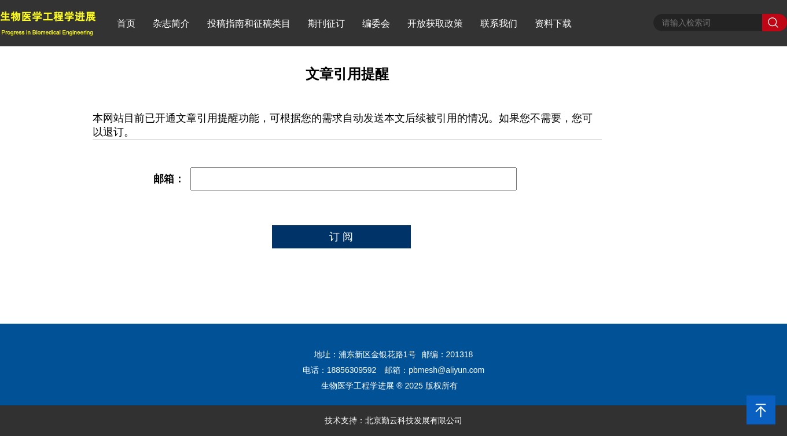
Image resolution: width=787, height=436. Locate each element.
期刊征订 (326, 23)
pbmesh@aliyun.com (446, 370)
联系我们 (498, 23)
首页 (126, 23)
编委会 (376, 23)
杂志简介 (171, 23)
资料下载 (553, 23)
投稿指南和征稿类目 (248, 23)
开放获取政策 (435, 23)
